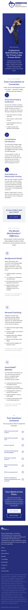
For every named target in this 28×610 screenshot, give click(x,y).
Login (1, 609)
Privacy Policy (5, 571)
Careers (3, 568)
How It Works (5, 553)
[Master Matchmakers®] (18, 4)
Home (3, 548)
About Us (3, 550)
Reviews (3, 556)
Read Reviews (14, 515)
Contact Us (4, 565)
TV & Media (4, 559)
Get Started (14, 217)
